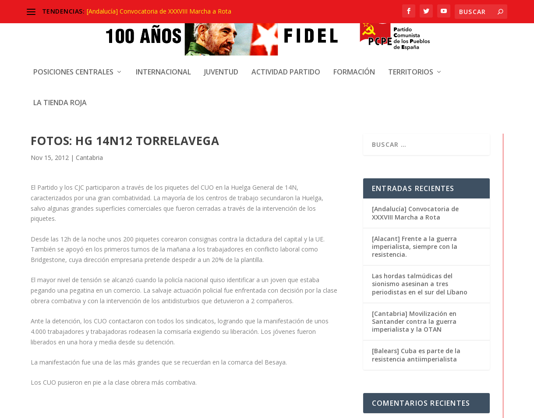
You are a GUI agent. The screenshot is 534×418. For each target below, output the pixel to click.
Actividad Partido (285, 65)
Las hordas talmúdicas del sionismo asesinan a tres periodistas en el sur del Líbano (419, 206)
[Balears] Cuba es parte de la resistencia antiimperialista (416, 277)
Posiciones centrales (73, 65)
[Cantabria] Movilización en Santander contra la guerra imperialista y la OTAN (414, 243)
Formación (354, 65)
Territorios (410, 65)
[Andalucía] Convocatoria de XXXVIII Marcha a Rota (159, 11)
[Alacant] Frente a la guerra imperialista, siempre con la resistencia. (414, 168)
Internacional (163, 65)
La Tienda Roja (60, 96)
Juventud (221, 65)
